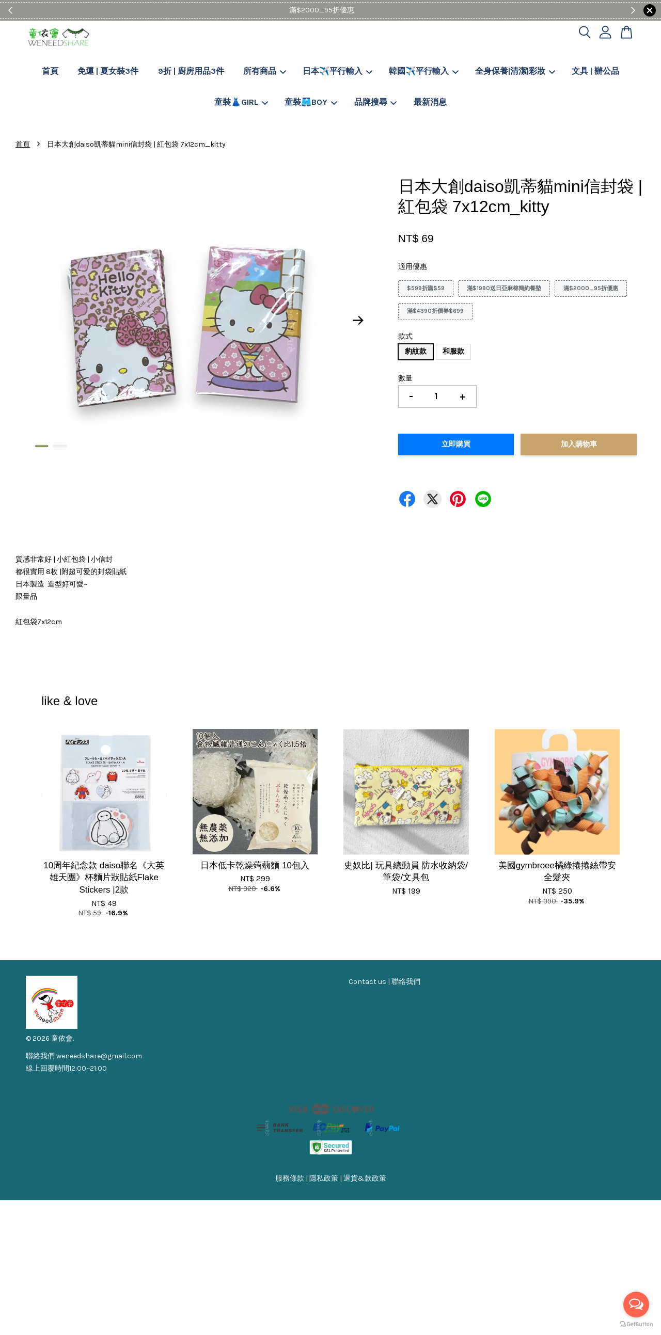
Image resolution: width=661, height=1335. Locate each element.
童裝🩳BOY (311, 102)
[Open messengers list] (636, 1304)
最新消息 (430, 102)
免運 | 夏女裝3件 (107, 71)
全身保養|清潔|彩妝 (515, 71)
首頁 (50, 71)
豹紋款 (416, 351)
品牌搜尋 (375, 102)
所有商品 (264, 71)
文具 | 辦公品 (595, 71)
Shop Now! (362, 10)
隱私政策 (323, 1178)
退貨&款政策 (364, 1178)
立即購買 (456, 444)
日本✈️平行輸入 (337, 71)
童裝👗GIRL (241, 102)
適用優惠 (412, 266)
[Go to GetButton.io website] (636, 1324)
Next (358, 320)
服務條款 (289, 1178)
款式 (405, 336)
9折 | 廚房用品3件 (191, 71)
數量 (405, 378)
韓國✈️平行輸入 (424, 71)
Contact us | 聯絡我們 (384, 981)
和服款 (453, 351)
